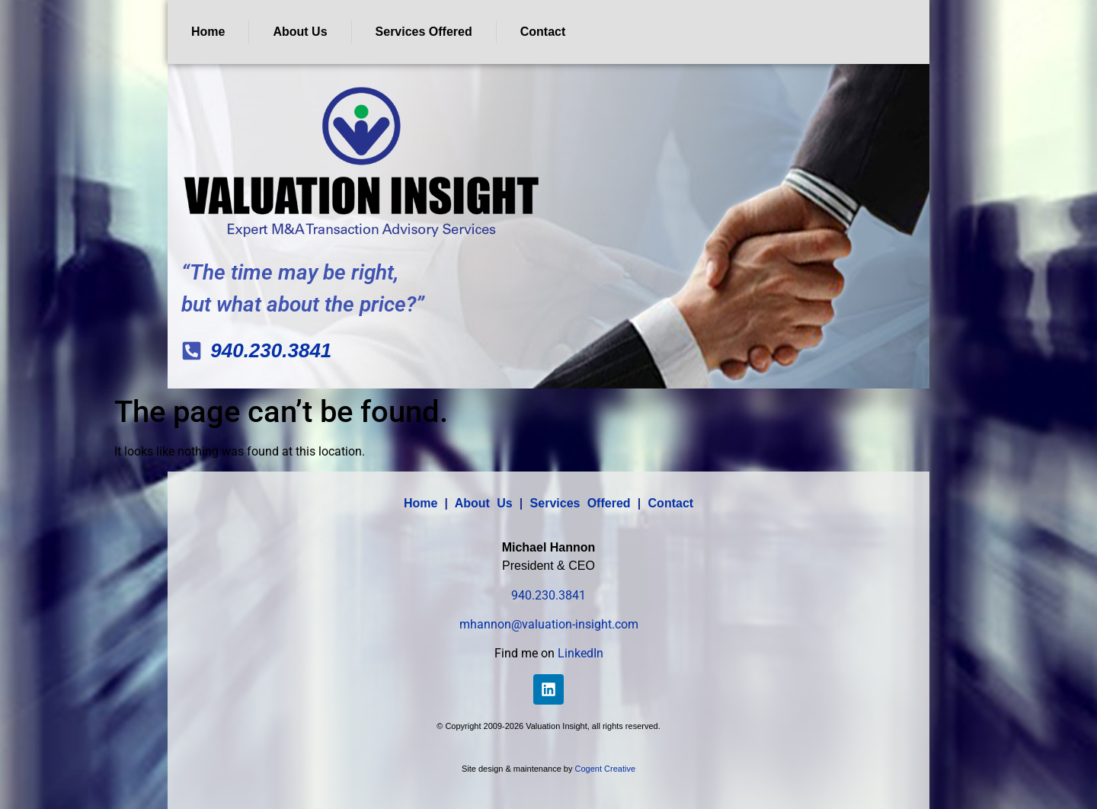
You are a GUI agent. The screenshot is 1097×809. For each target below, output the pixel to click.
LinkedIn (580, 653)
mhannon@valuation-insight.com (548, 624)
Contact (543, 31)
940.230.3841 (548, 595)
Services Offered (424, 31)
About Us (300, 31)
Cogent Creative (605, 768)
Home (208, 31)
